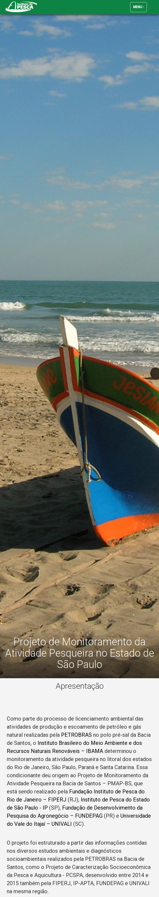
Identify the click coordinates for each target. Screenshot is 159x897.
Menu (140, 8)
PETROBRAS (76, 735)
